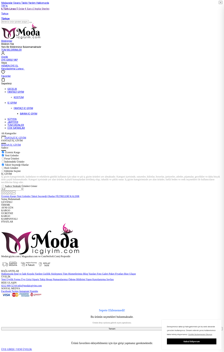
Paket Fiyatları (116, 273)
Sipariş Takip (38, 279)
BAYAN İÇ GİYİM (11, 145)
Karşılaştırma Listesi (13, 68)
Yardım (32, 2)
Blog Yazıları (89, 273)
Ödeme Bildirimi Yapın (80, 279)
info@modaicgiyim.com (29, 285)
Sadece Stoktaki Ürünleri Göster (21, 186)
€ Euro (28, 8)
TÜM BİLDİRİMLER (11, 49)
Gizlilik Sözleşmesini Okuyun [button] (200, 334)
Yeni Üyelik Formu (11, 279)
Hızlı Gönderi (11, 168)
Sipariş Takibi (20, 2)
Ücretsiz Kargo (12, 152)
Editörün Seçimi (12, 171)
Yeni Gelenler (12, 155)
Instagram (24, 291)
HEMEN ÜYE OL (9, 65)
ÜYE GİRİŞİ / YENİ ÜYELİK (16, 349)
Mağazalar (7, 2)
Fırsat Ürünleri (11, 158)
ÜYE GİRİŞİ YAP (9, 59)
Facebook (6, 291)
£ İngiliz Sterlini (40, 8)
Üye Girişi (26, 279)
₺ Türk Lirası (8, 8)
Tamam (112, 329)
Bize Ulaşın (130, 273)
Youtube (33, 291)
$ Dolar (20, 8)
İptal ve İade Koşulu (23, 273)
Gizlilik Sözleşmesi (52, 273)
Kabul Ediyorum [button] (192, 341)
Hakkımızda (42, 2)
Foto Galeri (102, 273)
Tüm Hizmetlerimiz (72, 273)
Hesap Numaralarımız (56, 279)
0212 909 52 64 (9, 285)
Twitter (15, 291)
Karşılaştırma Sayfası (103, 279)
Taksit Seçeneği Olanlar (17, 164)
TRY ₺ (4, 5)
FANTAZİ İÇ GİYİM (15, 137)
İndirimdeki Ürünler (14, 161)
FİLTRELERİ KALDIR (67, 196)
